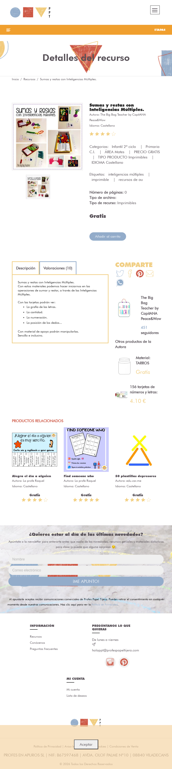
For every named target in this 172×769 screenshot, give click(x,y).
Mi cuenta (73, 689)
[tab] (25, 268)
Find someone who (79, 476)
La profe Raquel (33, 480)
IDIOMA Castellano (107, 162)
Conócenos (37, 642)
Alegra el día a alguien (31, 476)
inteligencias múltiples (126, 174)
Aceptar (86, 744)
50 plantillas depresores (135, 476)
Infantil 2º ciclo (124, 146)
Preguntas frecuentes (44, 649)
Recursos (29, 79)
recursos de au (131, 179)
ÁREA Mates (115, 152)
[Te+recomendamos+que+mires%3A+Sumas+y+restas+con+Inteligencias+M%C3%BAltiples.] (130, 274)
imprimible (101, 179)
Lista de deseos (77, 695)
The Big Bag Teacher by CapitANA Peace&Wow (151, 308)
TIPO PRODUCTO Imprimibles (123, 157)
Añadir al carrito (107, 236)
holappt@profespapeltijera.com (115, 650)
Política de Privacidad (105, 604)
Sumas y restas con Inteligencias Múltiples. (116, 107)
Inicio (15, 79)
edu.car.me (133, 480)
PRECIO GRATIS (147, 152)
